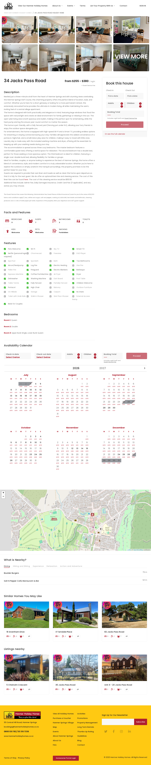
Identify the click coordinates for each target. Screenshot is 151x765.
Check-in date (12, 354)
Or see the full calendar (115, 134)
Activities (81, 714)
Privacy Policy (24, 758)
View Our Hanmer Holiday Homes (32, 6)
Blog (79, 740)
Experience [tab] (38, 566)
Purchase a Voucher (62, 718)
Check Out (130, 90)
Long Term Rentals (85, 727)
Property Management (87, 722)
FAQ (54, 745)
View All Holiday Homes (63, 714)
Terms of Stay (10, 758)
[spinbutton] (115, 106)
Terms (82, 6)
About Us (56, 6)
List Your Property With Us (101, 6)
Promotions (82, 718)
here (26, 179)
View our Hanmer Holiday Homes (18, 13)
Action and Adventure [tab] (71, 566)
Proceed (124, 124)
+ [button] (3, 493)
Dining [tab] (7, 566)
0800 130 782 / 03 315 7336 (16, 731)
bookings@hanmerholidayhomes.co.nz (21, 727)
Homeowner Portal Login (66, 758)
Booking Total (113, 112)
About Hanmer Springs (63, 736)
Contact (123, 6)
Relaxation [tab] (52, 566)
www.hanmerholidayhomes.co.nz (18, 736)
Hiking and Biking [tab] (21, 566)
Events (70, 6)
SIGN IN (142, 6)
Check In (110, 90)
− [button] (3, 496)
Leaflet (129, 550)
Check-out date (43, 354)
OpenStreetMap (138, 550)
